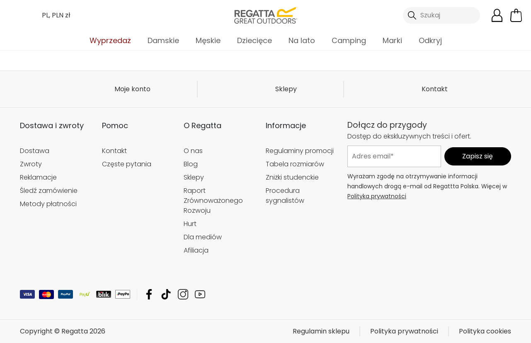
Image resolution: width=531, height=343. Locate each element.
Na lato (302, 40)
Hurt (190, 224)
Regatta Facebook (149, 294)
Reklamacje (38, 177)
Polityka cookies (485, 331)
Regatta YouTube (200, 294)
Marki (392, 40)
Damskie (163, 40)
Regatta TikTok (166, 294)
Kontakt (435, 89)
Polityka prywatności (376, 196)
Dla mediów (203, 237)
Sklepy (286, 89)
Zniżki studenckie (292, 177)
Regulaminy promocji (300, 151)
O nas (193, 151)
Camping (349, 40)
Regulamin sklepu (321, 331)
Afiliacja (196, 250)
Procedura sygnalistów (285, 195)
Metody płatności (48, 204)
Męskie (208, 40)
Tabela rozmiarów (295, 164)
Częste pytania (126, 164)
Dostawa (34, 151)
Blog (191, 164)
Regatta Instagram (183, 294)
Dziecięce (254, 40)
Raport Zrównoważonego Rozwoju (213, 200)
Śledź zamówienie (49, 190)
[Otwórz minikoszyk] (516, 15)
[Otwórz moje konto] (497, 15)
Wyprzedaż (110, 40)
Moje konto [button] (132, 89)
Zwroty (31, 164)
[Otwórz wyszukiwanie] (441, 15)
